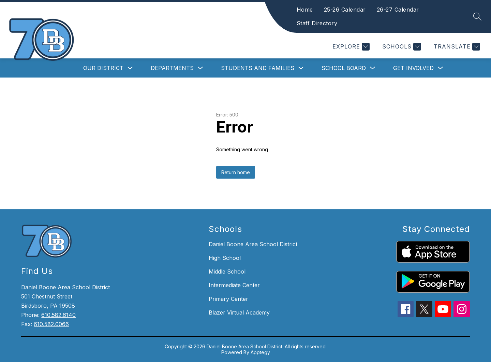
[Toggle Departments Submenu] (200, 68)
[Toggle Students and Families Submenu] (301, 68)
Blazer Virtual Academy (239, 312)
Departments (172, 68)
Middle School (227, 271)
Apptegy (260, 352)
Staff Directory (328, 23)
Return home (235, 172)
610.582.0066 (51, 324)
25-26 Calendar (356, 9)
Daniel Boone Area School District (253, 244)
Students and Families (257, 68)
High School (225, 257)
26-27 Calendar (409, 9)
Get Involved (413, 68)
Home (316, 9)
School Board (344, 68)
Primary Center (228, 298)
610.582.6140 (58, 314)
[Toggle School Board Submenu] (373, 68)
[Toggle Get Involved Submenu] (440, 68)
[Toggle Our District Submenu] (130, 68)
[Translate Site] (456, 46)
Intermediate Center (234, 285)
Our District (103, 68)
